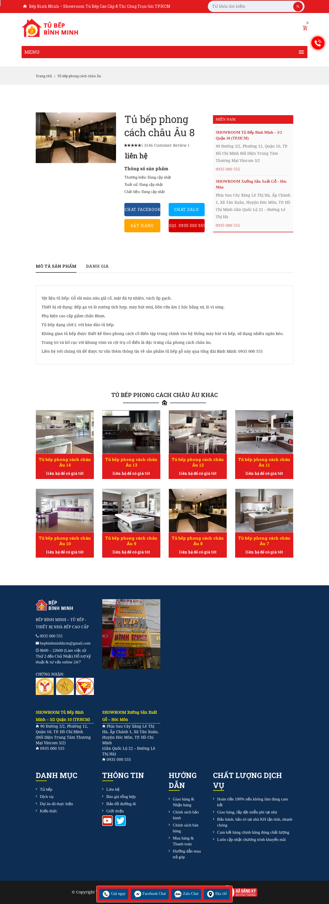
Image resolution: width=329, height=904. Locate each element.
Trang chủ (44, 76)
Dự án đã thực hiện (56, 804)
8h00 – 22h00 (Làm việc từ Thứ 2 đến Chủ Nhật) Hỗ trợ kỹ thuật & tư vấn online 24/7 (63, 656)
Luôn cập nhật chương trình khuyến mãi (251, 839)
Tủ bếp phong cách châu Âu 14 (64, 462)
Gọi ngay (113, 894)
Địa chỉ (217, 894)
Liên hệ (112, 789)
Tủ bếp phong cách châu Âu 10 (64, 540)
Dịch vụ (46, 796)
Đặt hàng (142, 225)
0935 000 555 (228, 169)
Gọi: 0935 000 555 (187, 225)
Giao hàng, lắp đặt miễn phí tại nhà (247, 812)
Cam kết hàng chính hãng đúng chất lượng (253, 832)
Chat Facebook (142, 209)
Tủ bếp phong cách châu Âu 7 (264, 540)
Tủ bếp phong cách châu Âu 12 (197, 462)
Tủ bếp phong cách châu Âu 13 (131, 462)
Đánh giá (97, 266)
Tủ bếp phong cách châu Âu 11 (264, 462)
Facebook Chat (150, 894)
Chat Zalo (186, 209)
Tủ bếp (46, 789)
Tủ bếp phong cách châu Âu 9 (131, 540)
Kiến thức (48, 811)
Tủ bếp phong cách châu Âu (79, 76)
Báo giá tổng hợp (121, 796)
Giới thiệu (115, 811)
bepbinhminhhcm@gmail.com (65, 643)
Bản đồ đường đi (121, 804)
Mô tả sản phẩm (56, 266)
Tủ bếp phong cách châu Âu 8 (197, 540)
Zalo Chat (186, 894)
